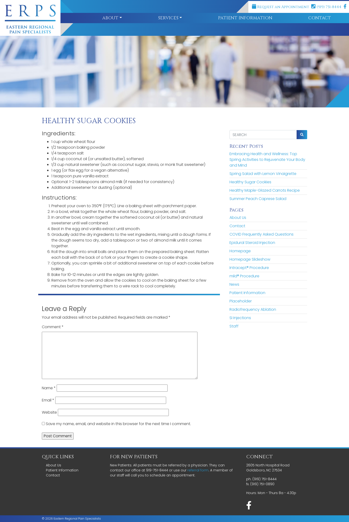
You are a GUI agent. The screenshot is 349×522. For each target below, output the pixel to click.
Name (49, 388)
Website (49, 412)
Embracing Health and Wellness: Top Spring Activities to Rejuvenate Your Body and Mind (267, 159)
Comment (53, 327)
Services (168, 18)
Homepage (240, 251)
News (234, 284)
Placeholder (240, 301)
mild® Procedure (244, 276)
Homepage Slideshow (249, 259)
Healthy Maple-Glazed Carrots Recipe (264, 190)
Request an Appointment (280, 7)
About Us (237, 217)
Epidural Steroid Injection (252, 242)
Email (48, 400)
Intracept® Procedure (249, 267)
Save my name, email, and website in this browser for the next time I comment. (118, 424)
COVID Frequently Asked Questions (261, 234)
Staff (234, 326)
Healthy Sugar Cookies (250, 182)
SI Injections (240, 318)
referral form (197, 470)
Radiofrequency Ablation (252, 309)
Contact (237, 226)
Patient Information (245, 18)
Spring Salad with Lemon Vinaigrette (262, 173)
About (110, 18)
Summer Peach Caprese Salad (257, 198)
